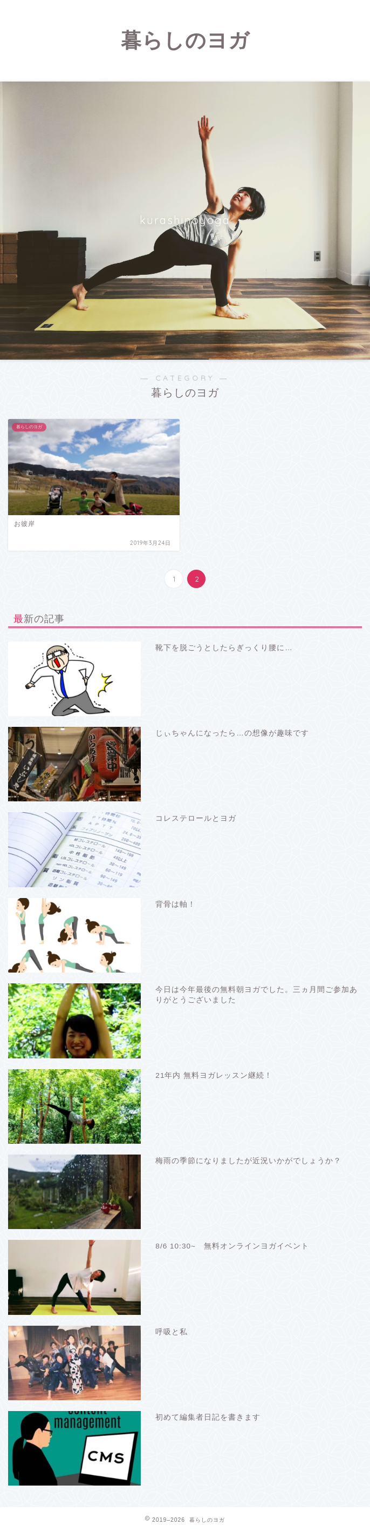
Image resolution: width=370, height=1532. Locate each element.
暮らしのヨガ (185, 40)
